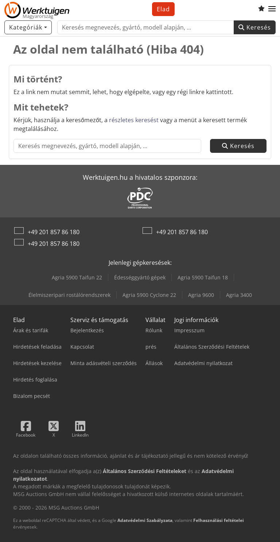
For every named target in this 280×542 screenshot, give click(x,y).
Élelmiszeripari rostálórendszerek (69, 294)
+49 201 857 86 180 (53, 232)
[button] (272, 9)
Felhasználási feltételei (218, 520)
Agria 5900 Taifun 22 (77, 277)
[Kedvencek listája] (261, 9)
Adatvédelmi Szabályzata (144, 520)
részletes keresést (134, 120)
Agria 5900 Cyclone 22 (149, 294)
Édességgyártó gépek (140, 277)
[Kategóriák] (28, 27)
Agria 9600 (201, 294)
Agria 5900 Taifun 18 (203, 277)
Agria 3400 (239, 294)
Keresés (254, 27)
